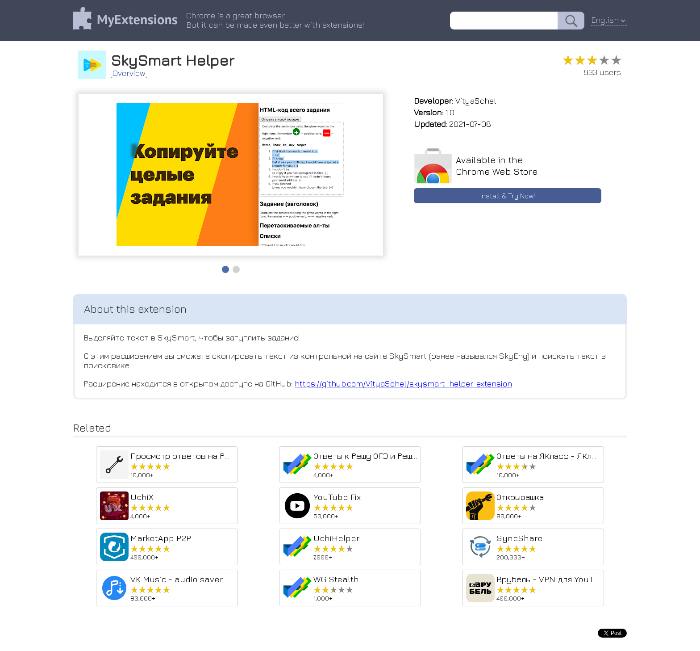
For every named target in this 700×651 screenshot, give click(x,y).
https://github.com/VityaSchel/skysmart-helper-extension (403, 383)
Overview (129, 73)
